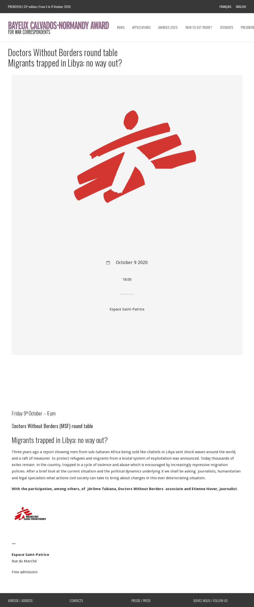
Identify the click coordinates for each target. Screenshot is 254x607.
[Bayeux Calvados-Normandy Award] (61, 27)
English (241, 6)
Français (225, 6)
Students (226, 27)
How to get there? (199, 27)
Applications (141, 27)
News (121, 27)
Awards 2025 (168, 27)
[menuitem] (226, 6)
